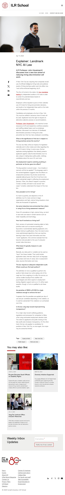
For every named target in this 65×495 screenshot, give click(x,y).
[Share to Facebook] (8, 82)
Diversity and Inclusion (56, 13)
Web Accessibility (23, 479)
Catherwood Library (24, 473)
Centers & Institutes (24, 470)
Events (4, 473)
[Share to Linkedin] (8, 90)
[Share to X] (8, 86)
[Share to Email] (8, 95)
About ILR (5, 475)
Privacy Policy (6, 482)
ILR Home (41, 13)
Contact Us (5, 479)
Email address (39, 439)
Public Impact (21, 342)
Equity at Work (26, 338)
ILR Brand (5, 484)
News (46, 13)
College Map (22, 475)
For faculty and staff (24, 477)
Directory (5, 486)
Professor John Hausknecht (25, 124)
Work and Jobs (34, 342)
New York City (38, 338)
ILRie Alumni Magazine (9, 477)
